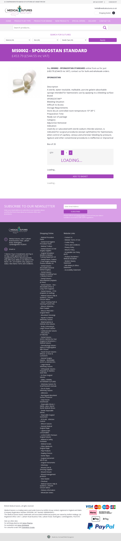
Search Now (104, 27)
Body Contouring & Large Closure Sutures (47, 327)
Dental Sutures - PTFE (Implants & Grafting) (48, 292)
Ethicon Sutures (46, 424)
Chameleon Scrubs (28, 527)
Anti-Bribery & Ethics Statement (71, 266)
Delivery (92, 21)
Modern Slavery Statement (69, 262)
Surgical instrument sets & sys (47, 459)
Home (8, 21)
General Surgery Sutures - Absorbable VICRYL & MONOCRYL (47, 360)
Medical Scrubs (46, 444)
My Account (98, 2)
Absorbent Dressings (48, 315)
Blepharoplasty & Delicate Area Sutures (47, 323)
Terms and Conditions (72, 245)
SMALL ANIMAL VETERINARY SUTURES (48, 381)
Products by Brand (43, 21)
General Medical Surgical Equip (46, 427)
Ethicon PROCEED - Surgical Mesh (47, 312)
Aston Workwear (23, 525)
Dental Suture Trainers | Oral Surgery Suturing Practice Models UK (48, 261)
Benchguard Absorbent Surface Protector (48, 396)
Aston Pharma (27, 523)
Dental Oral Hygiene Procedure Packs (47, 243)
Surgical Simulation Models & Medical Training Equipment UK (48, 255)
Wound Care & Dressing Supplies (46, 468)
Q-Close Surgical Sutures (46, 376)
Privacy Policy (69, 247)
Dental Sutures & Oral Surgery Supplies (48, 250)
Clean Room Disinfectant (44, 401)
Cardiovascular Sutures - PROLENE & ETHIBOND (48, 333)
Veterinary (44, 465)
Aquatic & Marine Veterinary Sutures (46, 319)
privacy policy (80, 215)
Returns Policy (70, 250)
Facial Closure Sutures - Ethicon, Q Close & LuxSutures (48, 354)
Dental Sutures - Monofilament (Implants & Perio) (48, 280)
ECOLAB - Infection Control (47, 420)
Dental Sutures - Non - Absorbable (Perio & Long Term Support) (48, 287)
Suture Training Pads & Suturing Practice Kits (48, 303)
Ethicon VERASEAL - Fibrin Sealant (47, 307)
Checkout (113, 2)
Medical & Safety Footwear (46, 440)
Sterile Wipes (45, 456)
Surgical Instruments (48, 463)
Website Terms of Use (72, 240)
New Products (62, 21)
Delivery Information (48, 490)
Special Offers (78, 21)
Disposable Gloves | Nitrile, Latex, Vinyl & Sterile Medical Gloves (47, 406)
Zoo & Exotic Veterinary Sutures (46, 389)
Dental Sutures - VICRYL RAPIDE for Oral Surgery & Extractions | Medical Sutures (48, 340)
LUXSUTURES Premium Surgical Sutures (48, 436)
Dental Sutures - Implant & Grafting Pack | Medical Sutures (48, 274)
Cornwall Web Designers (66, 537)
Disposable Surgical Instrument (47, 416)
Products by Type (22, 21)
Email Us (12, 249)
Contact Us (104, 21)
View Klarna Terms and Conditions (21, 264)
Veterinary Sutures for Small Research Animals (48, 385)
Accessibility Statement (73, 270)
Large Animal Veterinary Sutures (46, 365)
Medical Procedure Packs (47, 238)
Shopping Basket (107, 13)
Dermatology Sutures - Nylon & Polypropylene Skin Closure (48, 347)
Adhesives (44, 393)
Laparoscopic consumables (45, 432)
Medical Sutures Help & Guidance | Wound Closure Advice (48, 297)
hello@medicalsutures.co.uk (106, 8)
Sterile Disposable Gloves (46, 411)
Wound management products (48, 475)
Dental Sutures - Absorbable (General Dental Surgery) (47, 268)
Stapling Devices (46, 453)
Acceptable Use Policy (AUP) (72, 253)
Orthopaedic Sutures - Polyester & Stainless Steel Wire (48, 371)
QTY (51, 153)
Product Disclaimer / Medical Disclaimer (71, 258)
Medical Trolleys (46, 246)
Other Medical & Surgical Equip (46, 447)
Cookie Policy (69, 242)
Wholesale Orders (47, 493)
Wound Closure (46, 472)
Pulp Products (46, 451)
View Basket (45, 479)
